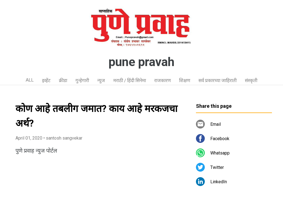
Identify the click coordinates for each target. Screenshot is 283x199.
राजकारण (162, 80)
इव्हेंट (46, 80)
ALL (30, 80)
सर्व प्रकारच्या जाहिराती (217, 80)
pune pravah (141, 62)
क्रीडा (63, 80)
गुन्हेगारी (82, 80)
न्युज (101, 80)
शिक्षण (184, 80)
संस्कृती (251, 80)
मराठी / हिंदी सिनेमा (129, 80)
